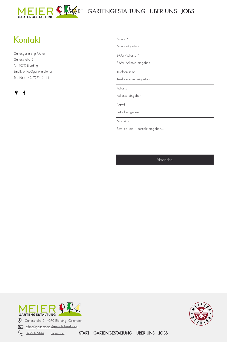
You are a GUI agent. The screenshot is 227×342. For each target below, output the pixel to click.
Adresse (122, 88)
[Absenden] (165, 160)
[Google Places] (16, 92)
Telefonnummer (126, 72)
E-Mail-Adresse (126, 55)
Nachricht (123, 121)
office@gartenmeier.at (37, 71)
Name (121, 39)
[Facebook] (24, 92)
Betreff (121, 105)
